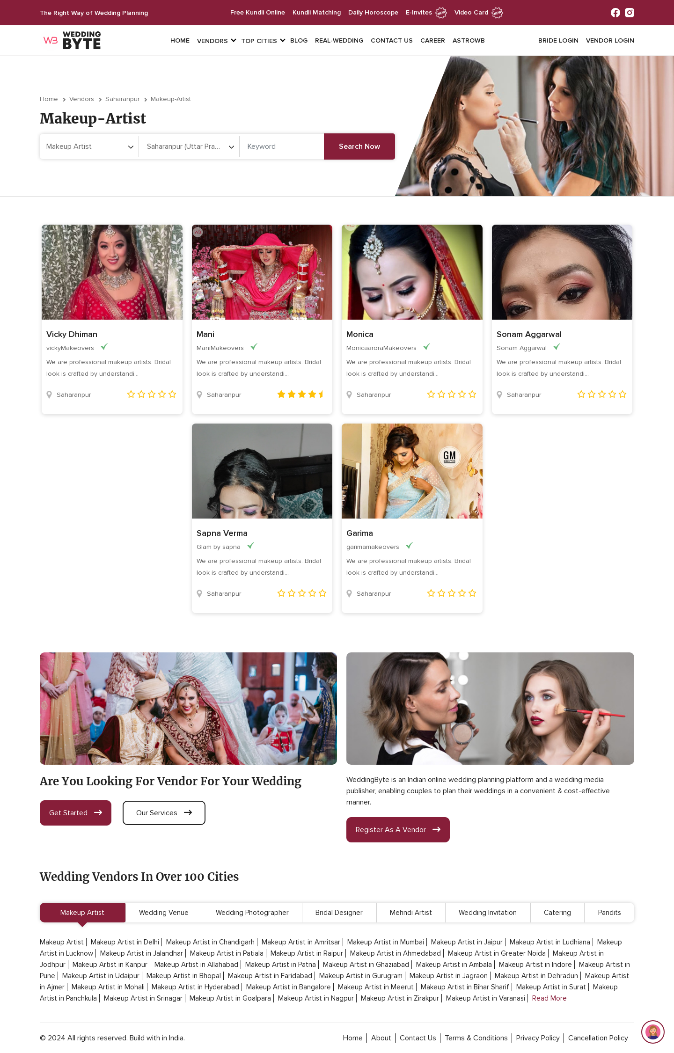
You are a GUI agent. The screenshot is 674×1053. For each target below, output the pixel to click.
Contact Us (392, 40)
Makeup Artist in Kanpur (110, 964)
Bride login (558, 40)
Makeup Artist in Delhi (125, 942)
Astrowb (469, 40)
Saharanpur (122, 99)
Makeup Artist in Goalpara (230, 998)
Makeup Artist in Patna (280, 964)
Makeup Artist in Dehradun (536, 976)
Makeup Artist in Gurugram (361, 976)
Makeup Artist (82, 912)
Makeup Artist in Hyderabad (195, 987)
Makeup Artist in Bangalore (288, 987)
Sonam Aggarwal (529, 334)
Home (180, 40)
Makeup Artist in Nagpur (316, 998)
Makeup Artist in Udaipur (100, 976)
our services (164, 813)
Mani (205, 334)
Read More (549, 998)
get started (75, 813)
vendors (212, 41)
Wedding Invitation (488, 912)
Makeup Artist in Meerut (376, 987)
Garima (359, 533)
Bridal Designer (339, 912)
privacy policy (538, 1038)
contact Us (418, 1038)
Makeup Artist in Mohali (108, 987)
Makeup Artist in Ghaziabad (366, 964)
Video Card (478, 12)
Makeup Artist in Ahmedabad (395, 953)
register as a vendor (398, 829)
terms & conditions (476, 1038)
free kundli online (257, 12)
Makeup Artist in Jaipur (467, 942)
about (381, 1038)
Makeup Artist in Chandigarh (210, 942)
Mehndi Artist (411, 912)
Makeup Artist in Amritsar (301, 942)
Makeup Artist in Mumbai (385, 942)
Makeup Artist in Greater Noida (497, 953)
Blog (299, 40)
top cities (259, 41)
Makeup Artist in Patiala (227, 953)
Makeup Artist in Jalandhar (141, 953)
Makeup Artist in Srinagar (143, 998)
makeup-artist (171, 99)
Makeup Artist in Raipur (307, 953)
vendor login (610, 40)
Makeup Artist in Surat (551, 987)
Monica (360, 334)
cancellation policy (598, 1038)
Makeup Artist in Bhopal (184, 976)
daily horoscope (373, 12)
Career (432, 40)
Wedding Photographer (252, 912)
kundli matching (317, 12)
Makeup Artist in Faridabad (270, 976)
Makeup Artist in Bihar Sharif (465, 987)
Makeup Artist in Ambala (454, 964)
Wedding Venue (164, 912)
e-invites (426, 12)
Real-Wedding (339, 40)
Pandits (609, 912)
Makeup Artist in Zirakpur (400, 998)
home (353, 1038)
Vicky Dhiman (71, 334)
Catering (557, 912)
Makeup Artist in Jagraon (449, 976)
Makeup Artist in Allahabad (196, 964)
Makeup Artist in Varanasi (485, 998)
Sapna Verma (222, 533)
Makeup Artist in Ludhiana (550, 942)
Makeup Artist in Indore (535, 964)
